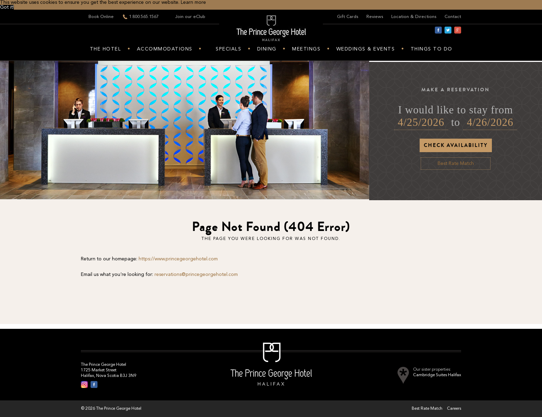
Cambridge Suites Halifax (437, 375)
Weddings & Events (365, 49)
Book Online (101, 17)
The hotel (105, 49)
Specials (228, 49)
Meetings (306, 49)
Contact (453, 17)
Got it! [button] (7, 7)
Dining (267, 49)
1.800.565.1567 (144, 17)
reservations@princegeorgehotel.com (196, 274)
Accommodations (165, 49)
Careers (454, 409)
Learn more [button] (193, 2)
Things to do (431, 49)
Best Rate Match (456, 163)
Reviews (374, 17)
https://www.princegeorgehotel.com (178, 259)
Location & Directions (413, 17)
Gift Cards (347, 17)
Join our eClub (190, 17)
